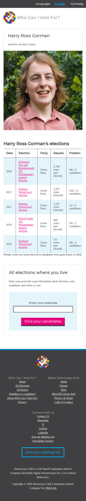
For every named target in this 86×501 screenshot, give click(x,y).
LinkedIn (43, 432)
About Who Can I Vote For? (22, 398)
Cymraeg (77, 3)
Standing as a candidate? (22, 393)
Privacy (22, 402)
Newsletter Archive (43, 440)
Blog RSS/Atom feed (63, 393)
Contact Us (43, 416)
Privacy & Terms (63, 398)
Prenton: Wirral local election (25, 192)
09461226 (51, 488)
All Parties (22, 389)
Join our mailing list (43, 452)
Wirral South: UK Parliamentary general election (26, 224)
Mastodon (43, 420)
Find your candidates (43, 321)
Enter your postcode (43, 303)
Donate (64, 385)
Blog (63, 389)
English (60, 3)
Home (22, 381)
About (63, 381)
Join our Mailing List (43, 436)
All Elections (22, 385)
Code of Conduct (63, 402)
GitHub (43, 428)
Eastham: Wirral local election (25, 244)
